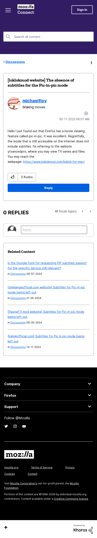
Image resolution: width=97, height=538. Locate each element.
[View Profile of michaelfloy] (35, 100)
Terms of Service (42, 467)
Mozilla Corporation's (23, 483)
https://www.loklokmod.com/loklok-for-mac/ (54, 161)
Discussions (15, 62)
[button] (13, 177)
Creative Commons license (71, 498)
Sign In (82, 9)
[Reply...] (54, 230)
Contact (32, 473)
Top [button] (6, 527)
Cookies (9, 473)
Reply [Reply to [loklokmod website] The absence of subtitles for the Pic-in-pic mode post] (48, 188)
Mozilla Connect (26, 9)
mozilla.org (11, 467)
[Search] (48, 36)
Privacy (70, 467)
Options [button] (91, 62)
